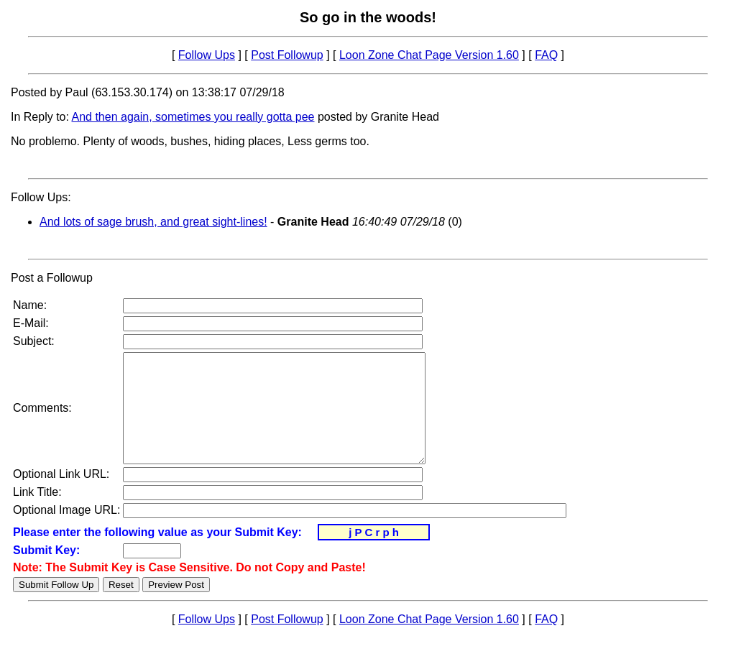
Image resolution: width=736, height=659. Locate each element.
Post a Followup (52, 278)
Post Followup (287, 55)
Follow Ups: (41, 197)
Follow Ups (206, 55)
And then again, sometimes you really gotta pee (193, 117)
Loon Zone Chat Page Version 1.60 (429, 55)
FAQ (546, 55)
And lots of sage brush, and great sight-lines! (153, 222)
